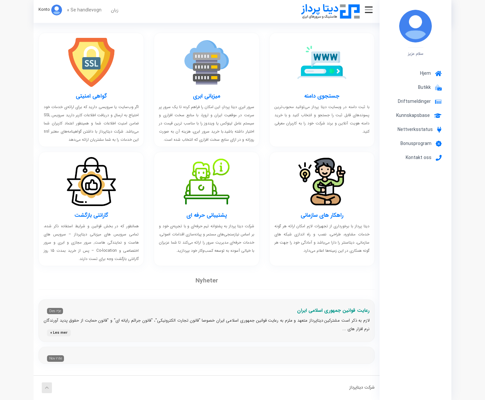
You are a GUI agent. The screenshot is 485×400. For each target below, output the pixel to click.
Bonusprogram (421, 143)
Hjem (431, 73)
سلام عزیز (415, 53)
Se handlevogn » (84, 10)
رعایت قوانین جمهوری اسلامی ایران (333, 310)
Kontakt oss (424, 157)
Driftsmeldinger (420, 101)
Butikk (428, 87)
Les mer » (59, 333)
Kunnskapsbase (419, 115)
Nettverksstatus (420, 129)
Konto (50, 9)
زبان (114, 10)
